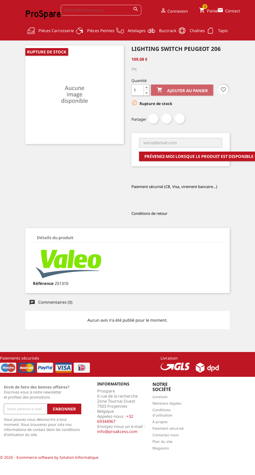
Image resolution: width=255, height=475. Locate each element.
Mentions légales (167, 403)
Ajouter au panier (182, 91)
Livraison (160, 396)
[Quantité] (137, 90)
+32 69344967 (115, 419)
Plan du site (162, 441)
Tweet (167, 119)
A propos (160, 421)
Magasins (160, 448)
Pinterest (180, 119)
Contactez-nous (165, 434)
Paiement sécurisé (168, 428)
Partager (153, 119)
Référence (43, 283)
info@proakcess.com (117, 431)
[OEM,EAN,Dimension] (101, 10)
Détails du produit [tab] (55, 237)
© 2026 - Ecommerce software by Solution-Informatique (49, 457)
